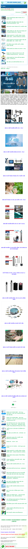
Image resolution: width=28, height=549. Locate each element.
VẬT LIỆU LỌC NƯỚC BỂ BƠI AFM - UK (15, 61)
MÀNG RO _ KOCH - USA (12, 441)
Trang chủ (3, 67)
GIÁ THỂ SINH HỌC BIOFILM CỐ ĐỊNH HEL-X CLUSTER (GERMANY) (16, 500)
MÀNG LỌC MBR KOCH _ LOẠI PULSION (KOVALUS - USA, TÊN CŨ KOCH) (16, 495)
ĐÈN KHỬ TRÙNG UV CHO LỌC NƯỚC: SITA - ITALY (14, 199)
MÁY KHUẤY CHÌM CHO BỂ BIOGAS (15, 512)
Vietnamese (17, 12)
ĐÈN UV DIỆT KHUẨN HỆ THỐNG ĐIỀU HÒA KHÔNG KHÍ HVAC (14, 397)
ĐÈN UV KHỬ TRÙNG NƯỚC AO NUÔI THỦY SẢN (14, 347)
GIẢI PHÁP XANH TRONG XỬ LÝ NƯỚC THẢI (16, 26)
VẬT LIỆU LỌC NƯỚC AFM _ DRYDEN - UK (16, 432)
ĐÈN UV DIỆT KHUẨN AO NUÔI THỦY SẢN (14, 323)
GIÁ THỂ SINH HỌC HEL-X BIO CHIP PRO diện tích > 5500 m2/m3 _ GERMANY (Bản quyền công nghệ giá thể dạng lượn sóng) (16, 424)
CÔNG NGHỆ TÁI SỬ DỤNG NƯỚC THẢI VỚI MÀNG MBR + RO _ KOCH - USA (16, 40)
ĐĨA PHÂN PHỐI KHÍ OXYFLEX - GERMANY (16, 468)
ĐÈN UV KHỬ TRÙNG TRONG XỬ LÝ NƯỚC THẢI (14, 175)
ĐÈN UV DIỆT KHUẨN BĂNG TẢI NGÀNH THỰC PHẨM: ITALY (14, 372)
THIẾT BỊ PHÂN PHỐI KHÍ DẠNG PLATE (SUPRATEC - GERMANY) (15, 478)
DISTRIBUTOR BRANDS (12, 67)
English (24, 12)
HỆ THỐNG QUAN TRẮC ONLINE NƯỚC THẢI (17, 503)
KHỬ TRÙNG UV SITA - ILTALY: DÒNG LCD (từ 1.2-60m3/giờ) (14, 273)
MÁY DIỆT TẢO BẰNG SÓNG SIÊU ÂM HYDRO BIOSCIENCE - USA (15, 23)
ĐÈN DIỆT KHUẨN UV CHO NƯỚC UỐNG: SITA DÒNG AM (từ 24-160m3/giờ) (14, 248)
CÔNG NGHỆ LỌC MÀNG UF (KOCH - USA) (16, 48)
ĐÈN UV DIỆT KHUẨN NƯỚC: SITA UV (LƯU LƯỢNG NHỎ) (13, 298)
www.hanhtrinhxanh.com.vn (11, 543)
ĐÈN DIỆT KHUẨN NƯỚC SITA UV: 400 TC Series (14, 223)
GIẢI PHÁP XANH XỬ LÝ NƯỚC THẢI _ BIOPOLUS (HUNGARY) (15, 438)
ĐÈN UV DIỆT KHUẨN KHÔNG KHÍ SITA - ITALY (14, 151)
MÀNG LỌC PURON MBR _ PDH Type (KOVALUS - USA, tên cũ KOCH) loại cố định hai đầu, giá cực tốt (16, 419)
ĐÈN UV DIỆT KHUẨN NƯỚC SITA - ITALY (14, 128)
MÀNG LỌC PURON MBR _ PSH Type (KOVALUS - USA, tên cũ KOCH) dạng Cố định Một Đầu (16, 413)
